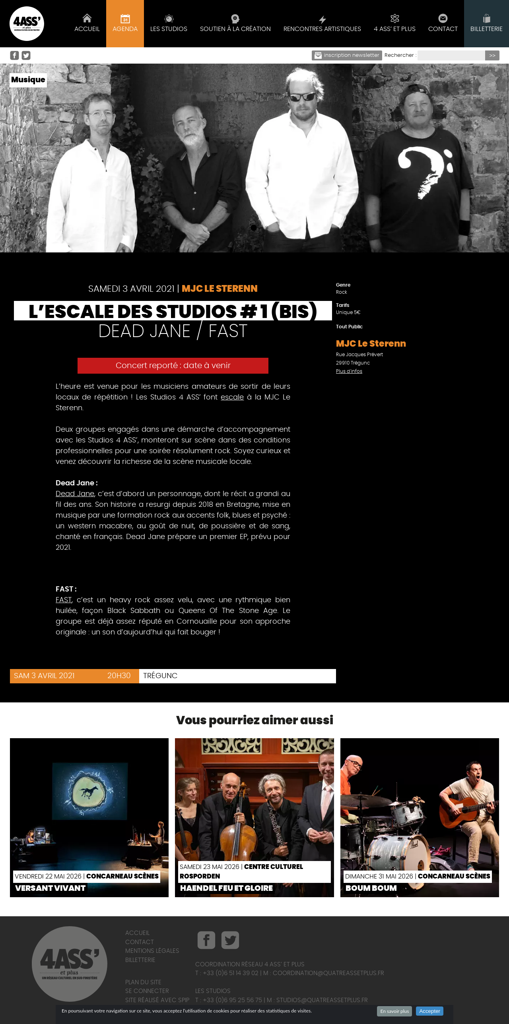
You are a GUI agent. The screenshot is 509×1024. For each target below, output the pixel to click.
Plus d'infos (349, 371)
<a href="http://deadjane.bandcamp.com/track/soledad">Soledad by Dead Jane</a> (173, 572)
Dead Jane (75, 494)
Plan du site (143, 982)
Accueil (137, 933)
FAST (64, 600)
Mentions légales (152, 951)
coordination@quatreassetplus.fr (328, 973)
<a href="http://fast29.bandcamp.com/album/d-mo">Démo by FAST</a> (173, 657)
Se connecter (147, 991)
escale (232, 397)
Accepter (429, 1011)
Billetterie (140, 960)
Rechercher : (400, 55)
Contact (139, 942)
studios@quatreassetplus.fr (322, 1000)
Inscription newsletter (347, 55)
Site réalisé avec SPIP (157, 1000)
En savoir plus (394, 1011)
